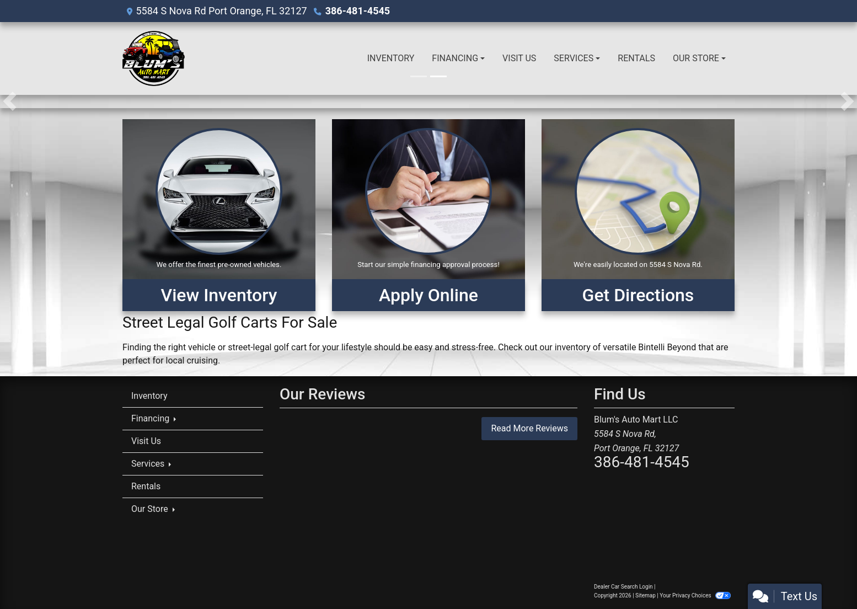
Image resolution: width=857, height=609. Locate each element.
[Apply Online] (428, 215)
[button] (9, 101)
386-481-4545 (357, 11)
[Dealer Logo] (153, 58)
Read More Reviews (529, 428)
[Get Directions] (638, 215)
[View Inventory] (219, 215)
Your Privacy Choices (695, 595)
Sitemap (645, 595)
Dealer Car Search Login (623, 587)
